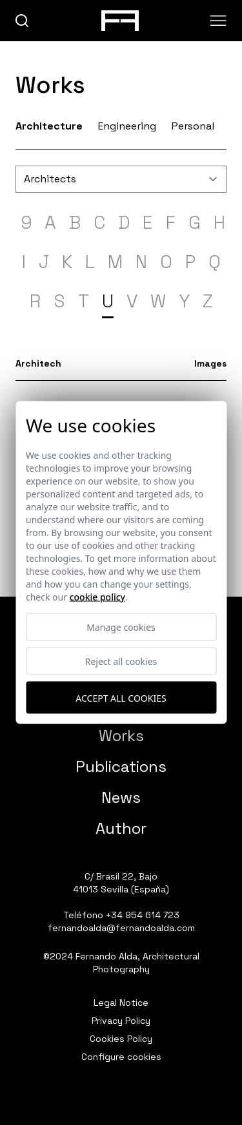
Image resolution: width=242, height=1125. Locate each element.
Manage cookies (121, 627)
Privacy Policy (121, 1020)
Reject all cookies (121, 661)
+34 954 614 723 (142, 915)
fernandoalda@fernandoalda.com (121, 928)
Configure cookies (121, 1056)
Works (121, 735)
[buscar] (22, 21)
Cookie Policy (97, 597)
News (121, 797)
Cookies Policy (121, 1038)
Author (121, 828)
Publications (121, 766)
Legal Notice (121, 1002)
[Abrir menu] (218, 20)
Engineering (127, 126)
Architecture (49, 126)
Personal (193, 126)
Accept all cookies (121, 697)
